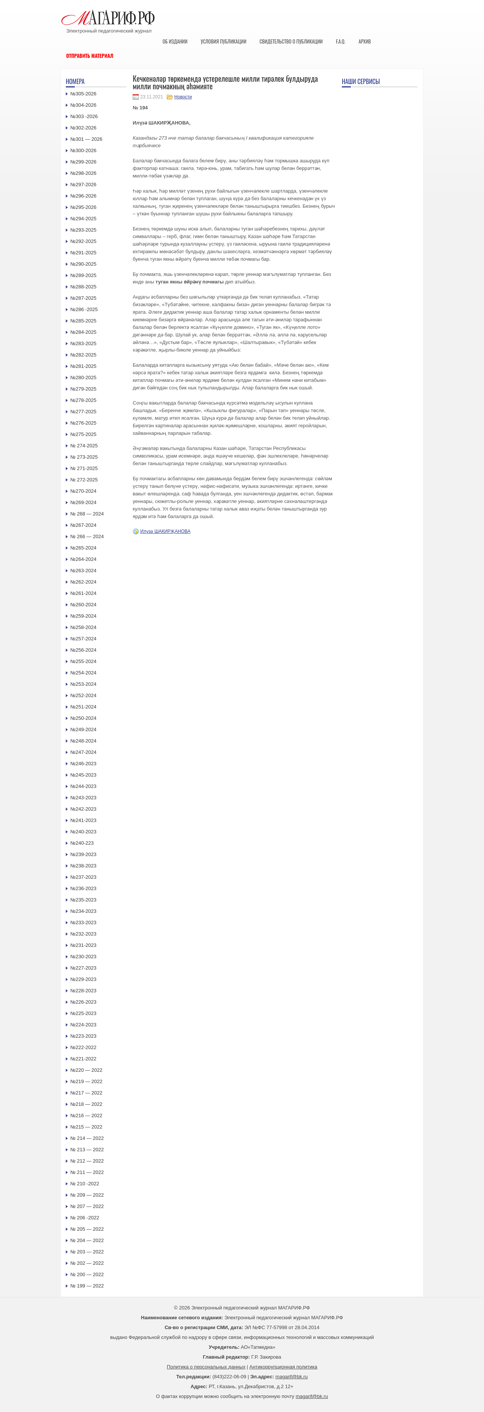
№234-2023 (83, 911)
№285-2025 (83, 321)
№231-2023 (83, 945)
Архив (364, 41)
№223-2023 (83, 1036)
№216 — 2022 (86, 1115)
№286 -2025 (84, 309)
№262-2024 (83, 582)
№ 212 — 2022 (87, 1161)
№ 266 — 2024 (87, 536)
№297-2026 (83, 184)
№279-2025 (83, 389)
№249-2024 (83, 729)
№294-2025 (83, 218)
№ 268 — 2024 (87, 514)
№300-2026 (83, 150)
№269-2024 (83, 502)
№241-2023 (83, 820)
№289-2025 (83, 275)
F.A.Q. (340, 41)
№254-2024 (83, 673)
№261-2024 (83, 593)
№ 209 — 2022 (87, 1195)
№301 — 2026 (86, 139)
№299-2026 (83, 162)
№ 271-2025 (84, 468)
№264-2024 (83, 559)
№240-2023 (83, 831)
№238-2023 (83, 866)
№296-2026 (83, 196)
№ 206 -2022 (84, 1218)
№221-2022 (83, 1059)
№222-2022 (83, 1047)
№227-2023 (83, 968)
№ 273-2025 (84, 457)
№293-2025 (83, 230)
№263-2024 (83, 570)
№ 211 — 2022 (87, 1172)
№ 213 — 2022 (87, 1149)
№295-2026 (83, 207)
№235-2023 (83, 900)
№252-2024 (83, 695)
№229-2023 (83, 979)
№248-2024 (83, 741)
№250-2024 (83, 718)
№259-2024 (83, 616)
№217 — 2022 (86, 1093)
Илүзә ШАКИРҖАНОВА (165, 531)
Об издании (175, 41)
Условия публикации (224, 41)
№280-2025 (83, 377)
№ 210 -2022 (84, 1183)
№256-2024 (83, 650)
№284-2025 (83, 332)
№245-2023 (83, 775)
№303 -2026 (84, 116)
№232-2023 (83, 934)
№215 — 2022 (86, 1127)
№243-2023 (83, 797)
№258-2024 (83, 627)
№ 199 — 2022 (87, 1286)
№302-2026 (83, 128)
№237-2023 (83, 877)
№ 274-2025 (84, 445)
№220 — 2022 (86, 1070)
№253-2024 (83, 684)
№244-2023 (83, 786)
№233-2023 (83, 922)
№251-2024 (83, 707)
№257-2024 (83, 638)
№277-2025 (83, 411)
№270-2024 (83, 491)
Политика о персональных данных (206, 1367)
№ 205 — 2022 (87, 1229)
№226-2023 (83, 1002)
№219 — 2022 (86, 1081)
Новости (183, 97)
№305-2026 (83, 94)
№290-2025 (83, 264)
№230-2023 (83, 956)
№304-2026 (83, 105)
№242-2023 (83, 809)
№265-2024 (83, 548)
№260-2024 (83, 604)
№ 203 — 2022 (87, 1252)
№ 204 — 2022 (87, 1240)
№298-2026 (83, 173)
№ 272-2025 (84, 480)
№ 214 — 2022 (87, 1138)
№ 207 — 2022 (87, 1206)
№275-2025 (83, 434)
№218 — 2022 (86, 1104)
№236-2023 (83, 888)
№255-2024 (83, 661)
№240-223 (82, 843)
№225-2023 (83, 1013)
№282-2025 (83, 355)
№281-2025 (83, 366)
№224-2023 (83, 1024)
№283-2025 (83, 343)
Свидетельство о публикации (291, 41)
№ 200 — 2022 (87, 1274)
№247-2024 (83, 752)
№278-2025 (83, 400)
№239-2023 (83, 854)
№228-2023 (83, 990)
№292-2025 (83, 241)
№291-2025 (83, 252)
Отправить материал (89, 55)
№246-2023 (83, 763)
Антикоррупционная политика (283, 1367)
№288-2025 (83, 287)
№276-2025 (83, 423)
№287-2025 (83, 298)
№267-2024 (83, 525)
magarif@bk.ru (291, 1376)
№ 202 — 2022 (87, 1263)
